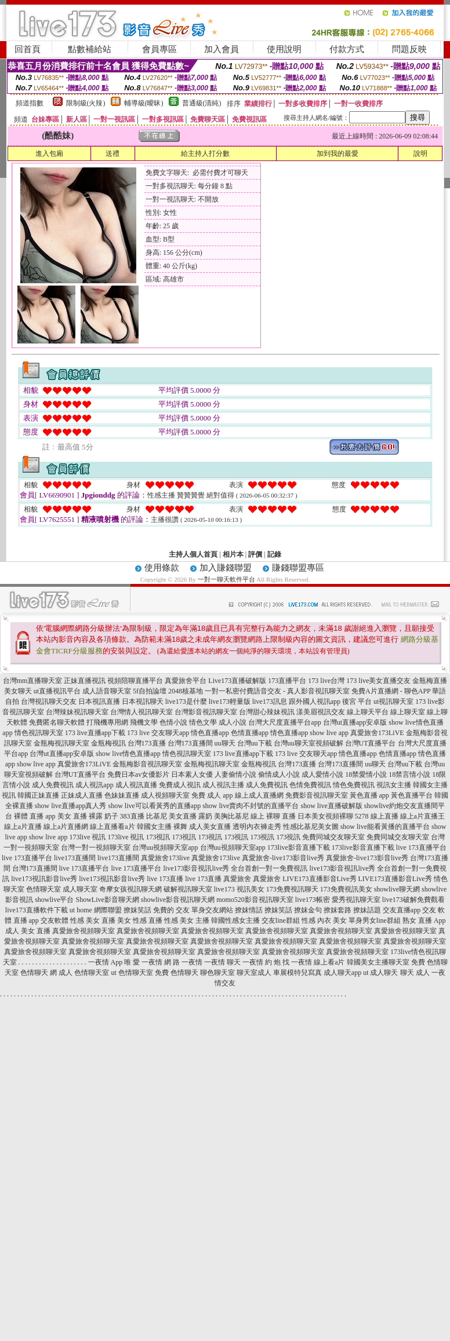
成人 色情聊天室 (84, 973)
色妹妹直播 (121, 795)
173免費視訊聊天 (292, 889)
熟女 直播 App (424, 920)
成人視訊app (94, 785)
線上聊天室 (407, 712)
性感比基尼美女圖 (311, 827)
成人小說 (232, 722)
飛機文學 (144, 722)
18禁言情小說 (409, 774)
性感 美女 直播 (92, 920)
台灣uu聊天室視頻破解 (308, 743)
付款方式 (346, 49)
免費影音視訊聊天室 (316, 795)
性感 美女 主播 (186, 920)
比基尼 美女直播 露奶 (179, 816)
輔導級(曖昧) (144, 103)
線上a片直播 (23, 827)
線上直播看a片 (112, 827)
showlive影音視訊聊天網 (178, 900)
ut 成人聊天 (380, 973)
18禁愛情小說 (366, 774)
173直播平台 (287, 681)
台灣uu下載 (254, 743)
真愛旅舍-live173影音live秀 (283, 858)
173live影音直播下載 (298, 847)
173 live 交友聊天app (158, 733)
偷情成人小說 (279, 774)
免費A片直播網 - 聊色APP (390, 691)
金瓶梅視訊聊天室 (61, 743)
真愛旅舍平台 (185, 681)
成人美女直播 (210, 827)
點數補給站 (89, 49)
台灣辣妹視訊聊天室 (77, 712)
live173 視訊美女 (239, 889)
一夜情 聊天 (222, 962)
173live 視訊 (87, 837)
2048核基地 (185, 691)
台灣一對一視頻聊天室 (95, 847)
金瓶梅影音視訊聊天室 (147, 764)
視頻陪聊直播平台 (135, 681)
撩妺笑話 (137, 910)
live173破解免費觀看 (413, 900)
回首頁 (27, 49)
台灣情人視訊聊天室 (141, 712)
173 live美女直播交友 (378, 681)
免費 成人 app (212, 795)
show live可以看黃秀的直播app (154, 806)
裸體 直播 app (34, 816)
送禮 (112, 153)
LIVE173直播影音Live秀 (319, 879)
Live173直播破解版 (237, 681)
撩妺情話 (249, 910)
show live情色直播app (128, 754)
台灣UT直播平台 (370, 743)
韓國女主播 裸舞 (162, 827)
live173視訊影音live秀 (44, 879)
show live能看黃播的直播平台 (385, 827)
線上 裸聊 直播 (273, 816)
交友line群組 (281, 920)
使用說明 (284, 49)
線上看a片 (329, 962)
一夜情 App (105, 962)
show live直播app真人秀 (71, 806)
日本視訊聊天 (143, 701)
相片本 (233, 554)
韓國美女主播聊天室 (378, 962)
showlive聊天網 (397, 889)
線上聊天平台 (368, 712)
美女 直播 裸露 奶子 (87, 816)
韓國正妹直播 (38, 795)
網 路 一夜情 (183, 962)
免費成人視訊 (180, 785)
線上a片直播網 (65, 827)
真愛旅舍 (237, 879)
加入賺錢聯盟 (225, 567)
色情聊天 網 (38, 973)
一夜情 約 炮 (261, 962)
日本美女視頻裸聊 (325, 816)
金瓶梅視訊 (108, 743)
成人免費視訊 (53, 785)
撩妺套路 (337, 910)
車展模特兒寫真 (297, 973)
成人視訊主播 (223, 785)
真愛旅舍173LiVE (377, 733)
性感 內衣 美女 (324, 920)
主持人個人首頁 (193, 554)
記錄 (274, 554)
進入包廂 (49, 153)
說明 (420, 153)
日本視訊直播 (99, 701)
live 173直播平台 (421, 847)
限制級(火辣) (86, 103)
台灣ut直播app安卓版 (355, 722)
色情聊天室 (43, 889)
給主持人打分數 (205, 153)
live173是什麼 (186, 701)
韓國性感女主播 (235, 920)
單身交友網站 (212, 910)
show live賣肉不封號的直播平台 (250, 806)
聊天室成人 (254, 973)
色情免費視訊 (310, 785)
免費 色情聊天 (176, 973)
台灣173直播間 (190, 743)
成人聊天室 (80, 889)
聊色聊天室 (217, 973)
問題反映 (409, 49)
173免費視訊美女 (346, 889)
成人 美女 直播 (27, 931)
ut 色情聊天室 (132, 973)
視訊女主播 (393, 785)
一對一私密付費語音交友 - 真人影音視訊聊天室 (277, 691)
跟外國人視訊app (314, 701)
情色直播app (209, 733)
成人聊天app (342, 973)
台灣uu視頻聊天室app (165, 847)
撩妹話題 (367, 910)
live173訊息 (269, 701)
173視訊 (158, 837)
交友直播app (401, 910)
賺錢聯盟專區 (298, 567)
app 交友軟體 (48, 920)
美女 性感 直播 (139, 920)
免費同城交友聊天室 (333, 837)
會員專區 (159, 49)
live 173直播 (165, 879)
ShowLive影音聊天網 (107, 900)
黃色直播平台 (412, 795)
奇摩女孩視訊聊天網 (130, 889)
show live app (329, 733)
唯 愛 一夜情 (143, 962)
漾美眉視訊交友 (320, 712)
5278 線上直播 (376, 816)
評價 (255, 554)
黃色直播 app (369, 795)
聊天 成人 (415, 973)
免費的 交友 (171, 910)
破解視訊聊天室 (188, 889)
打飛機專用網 (107, 722)
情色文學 (203, 722)
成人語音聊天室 (106, 691)
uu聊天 (225, 743)
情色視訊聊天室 (38, 733)
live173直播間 (75, 858)
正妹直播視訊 (85, 681)
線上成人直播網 (259, 795)
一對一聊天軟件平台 (226, 579)
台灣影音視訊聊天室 (206, 712)
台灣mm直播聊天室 (33, 681)
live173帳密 (312, 900)
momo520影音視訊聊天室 (254, 900)
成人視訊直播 (136, 785)
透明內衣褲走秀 (257, 827)
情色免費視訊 (354, 785)
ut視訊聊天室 (393, 701)
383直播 (132, 816)
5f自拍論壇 (149, 691)
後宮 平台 (357, 701)
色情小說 (173, 722)
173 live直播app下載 (95, 733)
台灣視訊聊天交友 (49, 701)
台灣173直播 (147, 743)
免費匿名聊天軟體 (57, 722)
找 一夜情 (297, 962)
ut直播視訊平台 (57, 691)
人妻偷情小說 (235, 774)
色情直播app (249, 733)
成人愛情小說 (322, 774)
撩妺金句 (308, 910)
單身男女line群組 (375, 920)
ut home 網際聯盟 (96, 910)
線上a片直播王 (422, 816)
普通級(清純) (202, 103)
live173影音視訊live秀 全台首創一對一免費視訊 (236, 868)
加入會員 (221, 49)
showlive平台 (54, 900)
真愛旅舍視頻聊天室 (83, 931)
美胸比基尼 (231, 816)
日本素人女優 (192, 774)
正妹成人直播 (82, 795)
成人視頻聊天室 (165, 795)
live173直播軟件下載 (36, 910)
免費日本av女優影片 (138, 774)
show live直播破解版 (331, 806)
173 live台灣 (326, 681)
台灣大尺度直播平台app (284, 722)
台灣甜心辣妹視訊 (267, 712)
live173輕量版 (230, 701)
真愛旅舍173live (165, 858)
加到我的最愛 (337, 153)
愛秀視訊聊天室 (356, 900)
